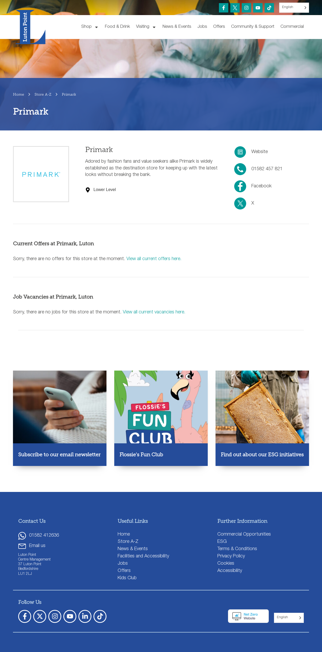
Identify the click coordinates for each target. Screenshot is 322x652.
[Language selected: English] (294, 8)
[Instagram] (246, 7)
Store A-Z (128, 541)
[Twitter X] (235, 7)
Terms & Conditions (237, 549)
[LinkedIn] (84, 616)
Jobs (202, 27)
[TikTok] (269, 7)
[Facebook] (223, 7)
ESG (222, 541)
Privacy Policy (231, 556)
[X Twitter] (39, 616)
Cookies (225, 563)
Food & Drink (117, 27)
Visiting (146, 27)
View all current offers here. (154, 259)
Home (124, 534)
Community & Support (252, 27)
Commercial (292, 27)
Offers (219, 27)
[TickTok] (99, 616)
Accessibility (229, 571)
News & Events (177, 27)
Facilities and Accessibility (143, 556)
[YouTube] (258, 7)
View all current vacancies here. (154, 312)
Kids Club (127, 578)
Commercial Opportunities (244, 534)
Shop (90, 27)
